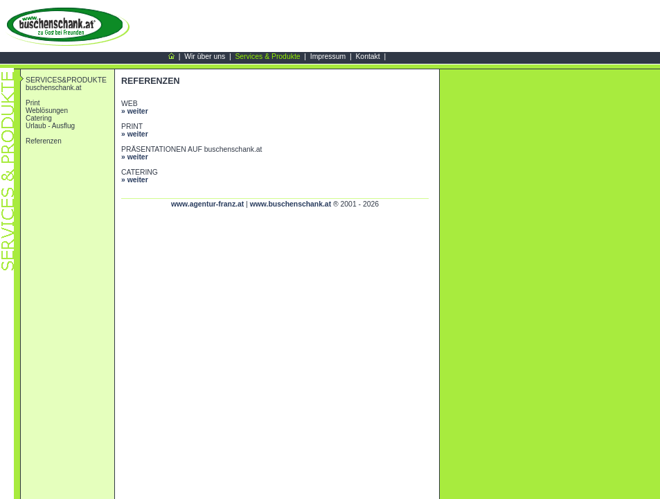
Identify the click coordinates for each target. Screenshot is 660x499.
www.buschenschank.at (290, 204)
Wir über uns (204, 56)
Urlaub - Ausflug (50, 126)
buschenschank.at (54, 87)
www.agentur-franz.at (207, 204)
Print (33, 103)
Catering (39, 118)
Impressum (328, 56)
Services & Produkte (267, 56)
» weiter (134, 111)
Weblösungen (47, 110)
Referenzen (44, 141)
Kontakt (367, 56)
